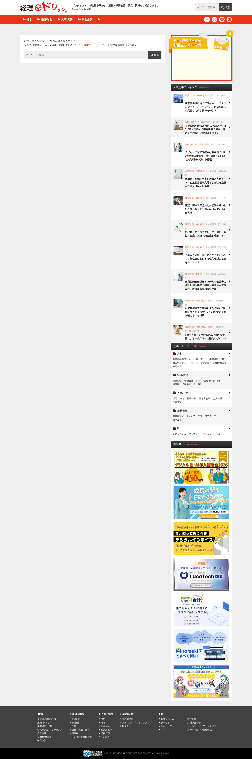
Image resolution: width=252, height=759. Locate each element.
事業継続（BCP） (218, 359)
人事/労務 (67, 19)
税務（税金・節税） (213, 380)
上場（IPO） (200, 359)
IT (103, 19)
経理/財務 (46, 19)
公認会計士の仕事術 (192, 384)
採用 (175, 398)
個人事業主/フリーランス (185, 363)
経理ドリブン (43, 7)
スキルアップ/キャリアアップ (201, 416)
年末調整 (177, 402)
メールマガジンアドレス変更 (201, 726)
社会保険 (191, 398)
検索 (227, 7)
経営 (29, 19)
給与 (182, 398)
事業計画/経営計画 (182, 359)
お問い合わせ (194, 722)
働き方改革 (204, 398)
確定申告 (177, 366)
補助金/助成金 (219, 363)
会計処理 (177, 380)
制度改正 (177, 420)
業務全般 (87, 19)
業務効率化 (178, 416)
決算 (198, 380)
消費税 (176, 384)
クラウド (193, 434)
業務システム (179, 434)
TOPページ (90, 45)
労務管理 (217, 398)
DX (218, 434)
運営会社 (191, 719)
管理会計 (188, 380)
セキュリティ (207, 434)
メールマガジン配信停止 (199, 729)
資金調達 (204, 363)
